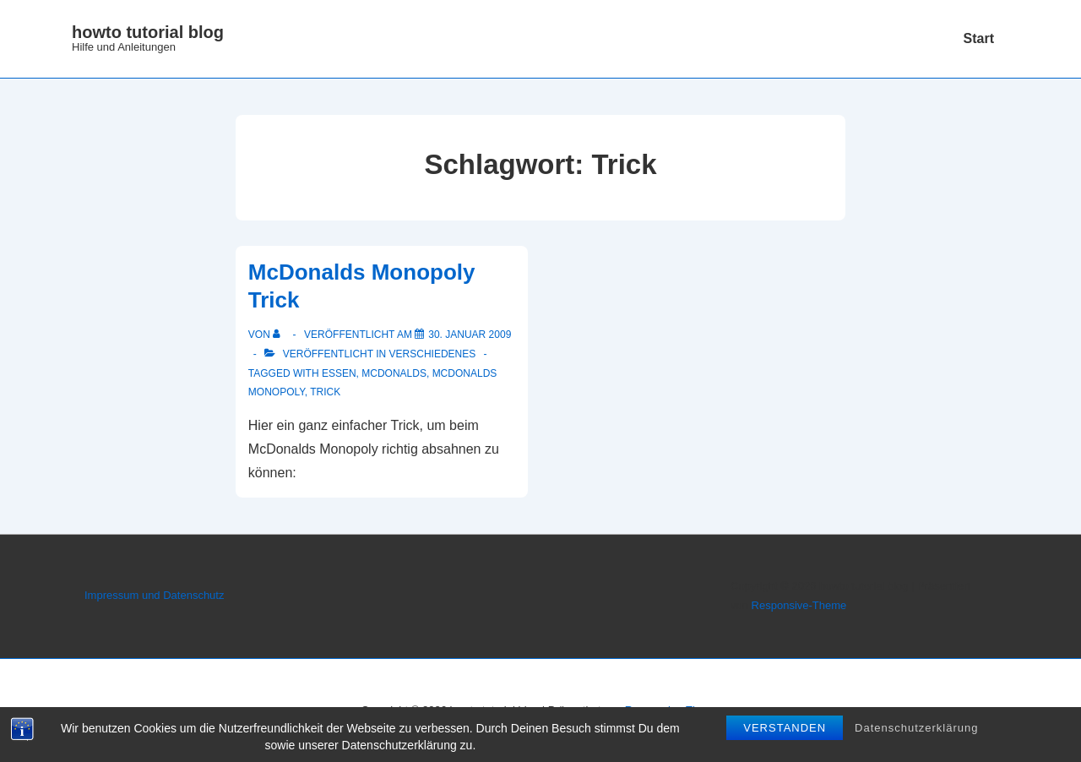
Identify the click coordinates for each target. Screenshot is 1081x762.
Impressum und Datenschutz (154, 595)
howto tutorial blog (148, 32)
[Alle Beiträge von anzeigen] (280, 334)
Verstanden (784, 727)
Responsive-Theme (799, 605)
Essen (339, 373)
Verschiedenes (432, 354)
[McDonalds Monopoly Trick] (469, 334)
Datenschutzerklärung (916, 727)
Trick (325, 392)
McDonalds (393, 373)
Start (979, 38)
